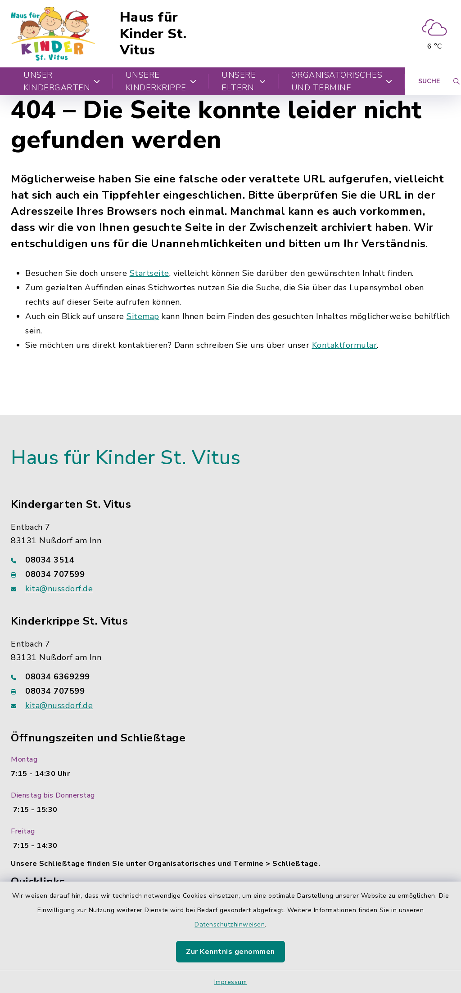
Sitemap (143, 316)
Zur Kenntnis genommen (230, 952)
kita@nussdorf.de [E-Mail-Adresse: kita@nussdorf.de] (59, 588)
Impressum (230, 982)
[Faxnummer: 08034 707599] (230, 574)
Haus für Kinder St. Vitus (153, 33)
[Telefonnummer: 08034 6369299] (230, 676)
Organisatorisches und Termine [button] (342, 81)
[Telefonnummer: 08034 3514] (230, 559)
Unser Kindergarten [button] (61, 81)
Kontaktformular (344, 345)
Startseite (149, 273)
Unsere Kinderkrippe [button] (161, 81)
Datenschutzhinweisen (229, 924)
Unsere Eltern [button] (243, 81)
